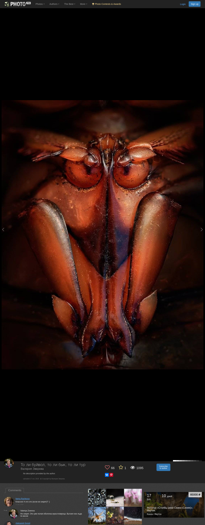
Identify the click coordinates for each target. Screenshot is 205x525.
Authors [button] (54, 4)
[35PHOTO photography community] (17, 4)
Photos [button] (40, 4)
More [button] (83, 4)
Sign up (194, 4)
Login (183, 4)
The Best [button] (69, 4)
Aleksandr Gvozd (23, 523)
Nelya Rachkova (22, 499)
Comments (14, 490)
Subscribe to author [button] (163, 467)
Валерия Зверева (32, 469)
